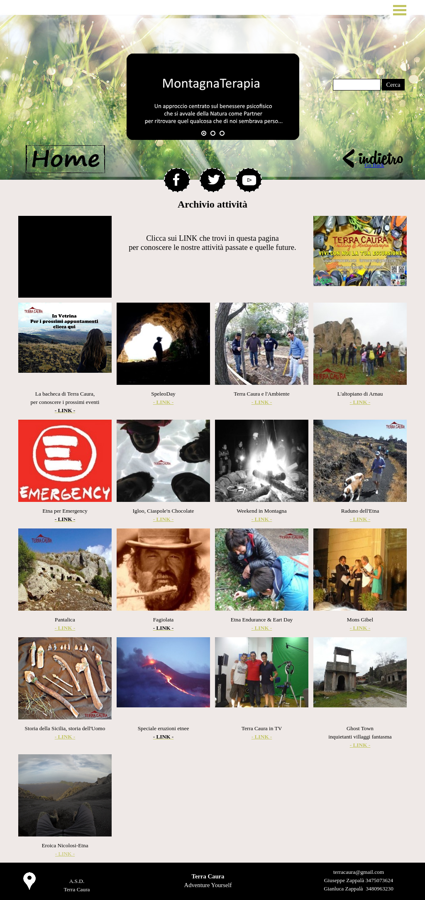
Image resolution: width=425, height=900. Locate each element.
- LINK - (65, 854)
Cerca (393, 84)
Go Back (374, 165)
